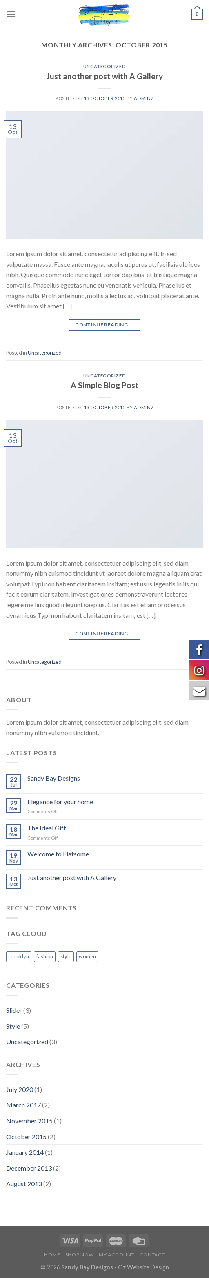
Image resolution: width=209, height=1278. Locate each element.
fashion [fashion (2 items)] (44, 956)
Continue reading (104, 324)
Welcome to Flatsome (58, 854)
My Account (116, 1254)
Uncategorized (104, 66)
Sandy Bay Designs (53, 778)
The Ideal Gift (46, 828)
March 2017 (23, 1105)
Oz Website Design (143, 1267)
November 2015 (29, 1121)
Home (52, 1254)
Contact (152, 1254)
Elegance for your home (60, 801)
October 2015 (26, 1136)
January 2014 (25, 1152)
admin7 (143, 98)
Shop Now (79, 1254)
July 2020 (19, 1089)
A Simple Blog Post (104, 385)
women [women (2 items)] (87, 956)
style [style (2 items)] (65, 956)
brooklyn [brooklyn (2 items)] (19, 956)
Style (13, 1026)
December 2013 (29, 1168)
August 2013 (24, 1183)
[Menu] (11, 14)
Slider (14, 1010)
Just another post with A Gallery (105, 76)
